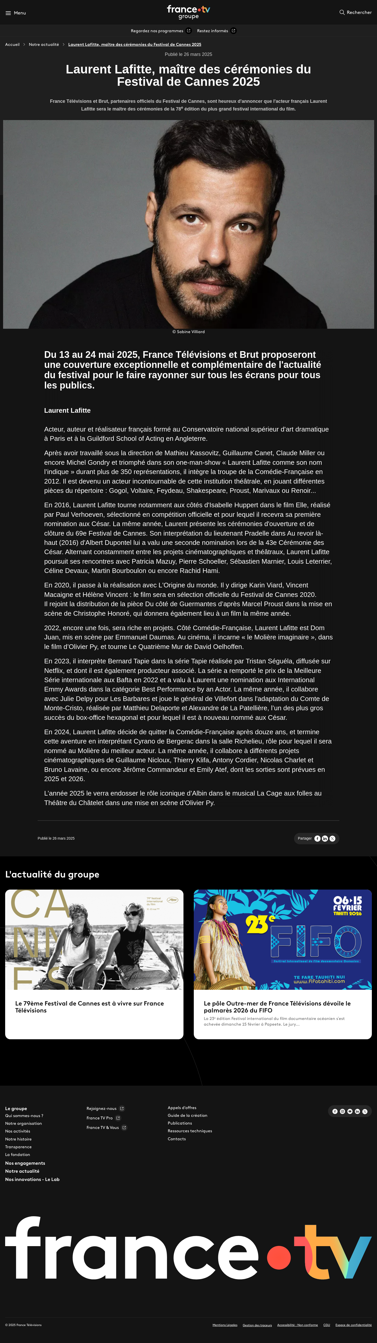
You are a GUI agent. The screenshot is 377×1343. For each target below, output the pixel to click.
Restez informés (217, 30)
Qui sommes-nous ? (24, 1115)
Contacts (177, 1138)
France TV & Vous (107, 1127)
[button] (15, 13)
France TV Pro (104, 1118)
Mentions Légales (225, 1325)
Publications (180, 1123)
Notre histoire (18, 1139)
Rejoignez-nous (106, 1108)
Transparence (18, 1146)
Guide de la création (187, 1115)
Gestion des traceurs (257, 1325)
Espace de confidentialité (354, 1325)
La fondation (17, 1154)
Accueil (12, 44)
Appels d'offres (182, 1107)
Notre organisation (23, 1123)
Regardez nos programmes (161, 30)
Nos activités (17, 1131)
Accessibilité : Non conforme (297, 1325)
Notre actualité (44, 44)
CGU (326, 1325)
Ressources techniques (190, 1130)
